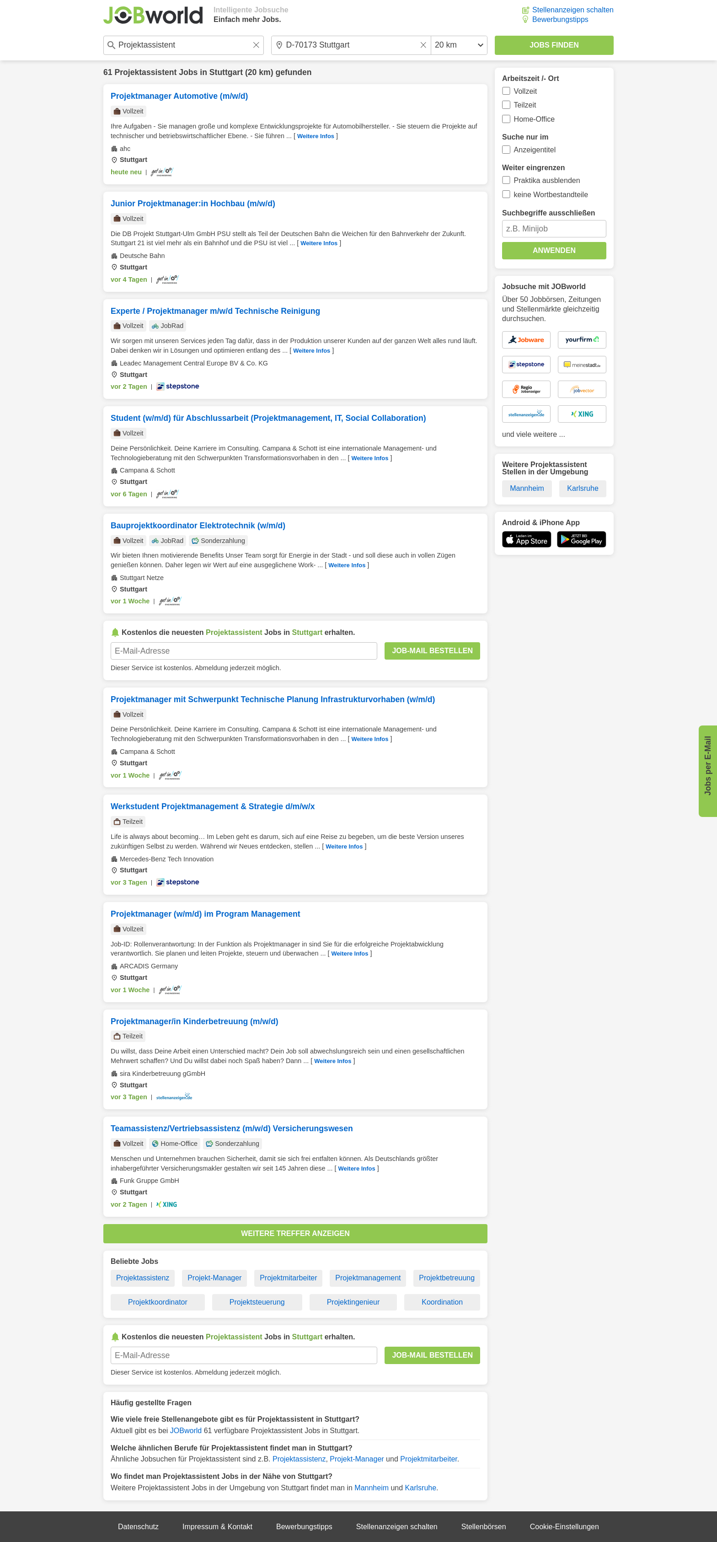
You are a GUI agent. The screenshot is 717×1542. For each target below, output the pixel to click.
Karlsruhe (420, 1488)
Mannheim (371, 1488)
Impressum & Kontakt (217, 1527)
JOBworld (186, 1431)
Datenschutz (138, 1527)
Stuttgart (226, 72)
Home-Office (534, 119)
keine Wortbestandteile (551, 195)
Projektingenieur (353, 1302)
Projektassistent (145, 72)
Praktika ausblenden (547, 180)
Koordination (442, 1302)
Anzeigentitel (535, 150)
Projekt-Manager (214, 1278)
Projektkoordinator (157, 1302)
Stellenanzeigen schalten (573, 10)
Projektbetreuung (447, 1278)
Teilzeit (525, 105)
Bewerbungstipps (560, 19)
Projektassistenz (143, 1278)
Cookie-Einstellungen (564, 1527)
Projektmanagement (368, 1278)
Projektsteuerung (257, 1302)
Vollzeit (525, 91)
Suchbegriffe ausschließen (548, 213)
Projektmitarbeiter (288, 1278)
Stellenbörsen (483, 1527)
